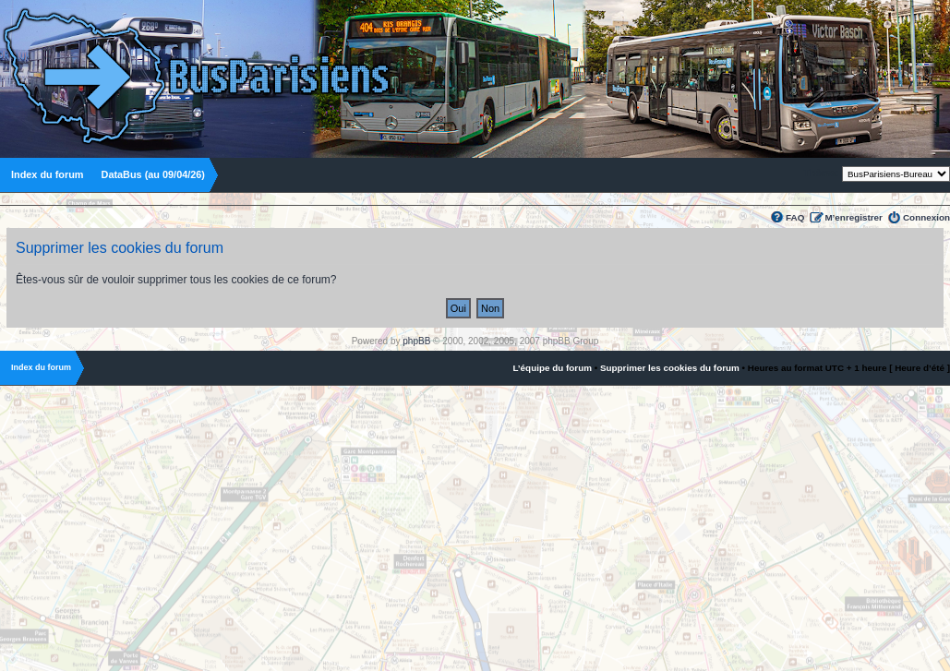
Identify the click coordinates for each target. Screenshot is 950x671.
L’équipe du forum (552, 368)
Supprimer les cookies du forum (670, 368)
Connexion (926, 217)
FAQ (795, 217)
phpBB (416, 341)
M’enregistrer (853, 217)
